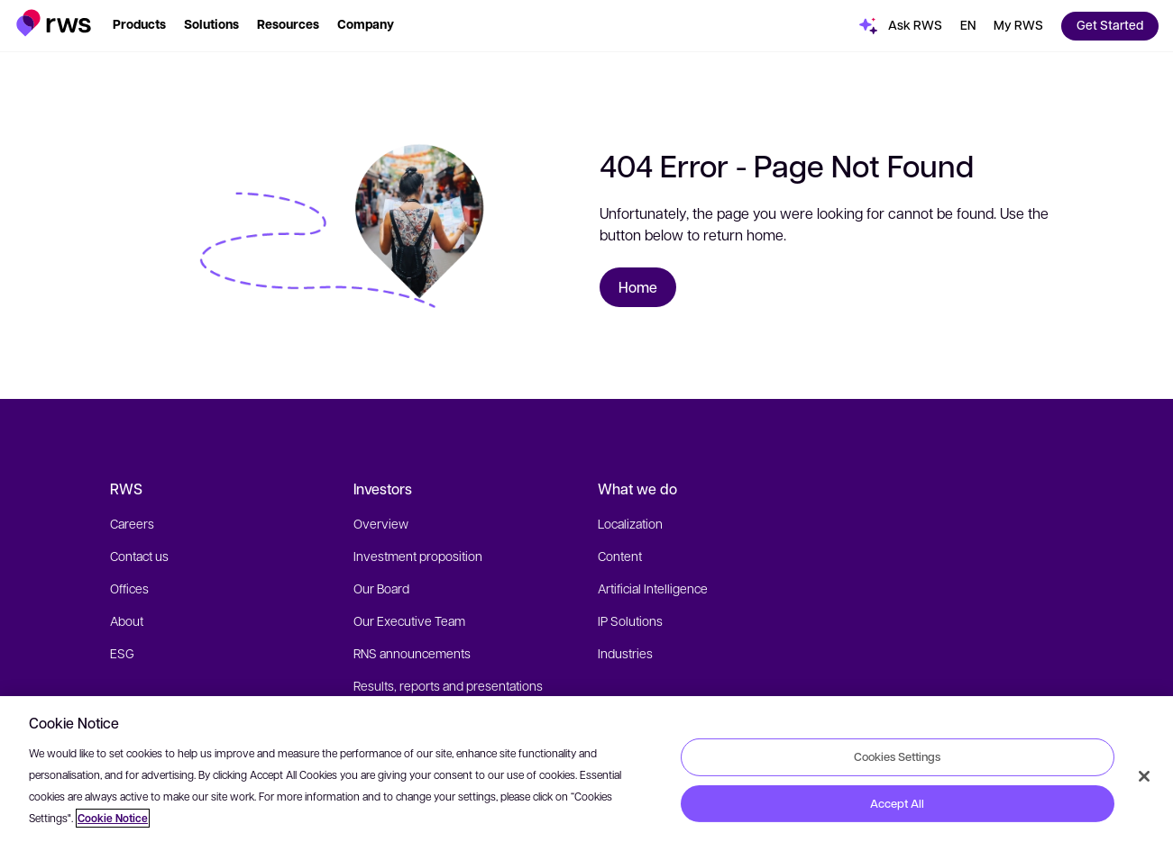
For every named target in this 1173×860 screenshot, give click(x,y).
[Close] (1144, 776)
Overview (380, 523)
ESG (122, 653)
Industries (625, 653)
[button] (53, 23)
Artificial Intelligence (653, 588)
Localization (630, 523)
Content (620, 556)
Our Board (381, 588)
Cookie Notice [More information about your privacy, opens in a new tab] (113, 818)
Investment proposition (417, 556)
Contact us (139, 556)
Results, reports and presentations (448, 685)
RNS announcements (412, 653)
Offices (129, 588)
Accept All (897, 803)
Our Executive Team (409, 620)
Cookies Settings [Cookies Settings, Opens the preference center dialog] (897, 756)
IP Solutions (630, 620)
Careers (132, 523)
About (126, 620)
